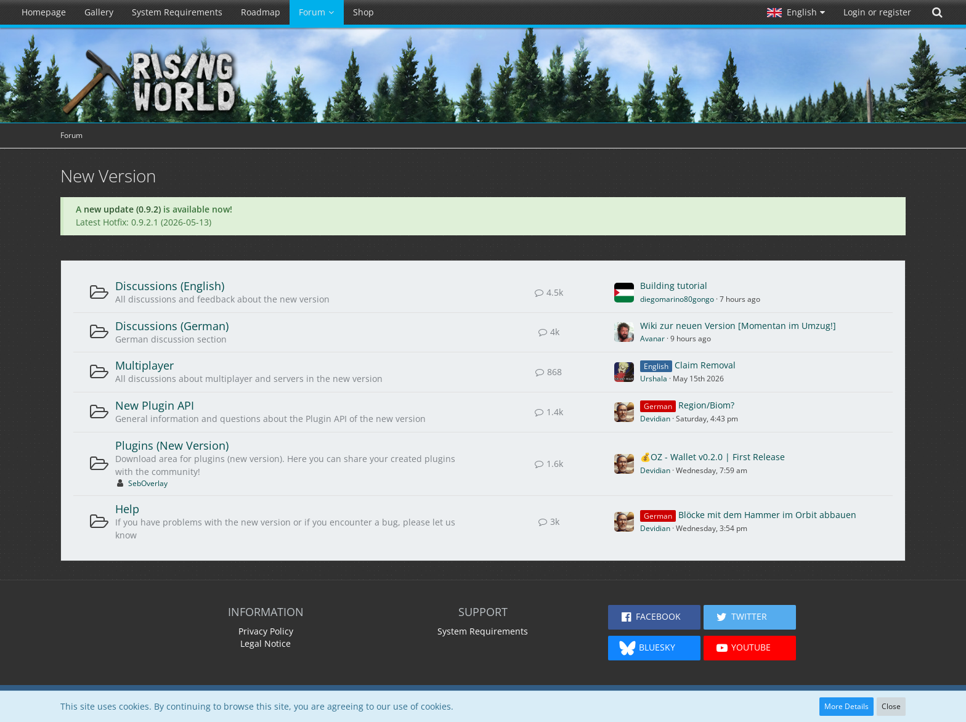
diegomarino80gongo (677, 299)
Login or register (877, 12)
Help (127, 508)
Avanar (652, 338)
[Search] (937, 12)
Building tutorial (673, 285)
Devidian (655, 418)
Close (891, 706)
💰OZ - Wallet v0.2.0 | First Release (712, 457)
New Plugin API (154, 405)
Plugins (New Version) (172, 445)
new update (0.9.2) (122, 209)
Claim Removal (705, 365)
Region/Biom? (706, 405)
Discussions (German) (172, 325)
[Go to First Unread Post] (624, 292)
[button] (796, 12)
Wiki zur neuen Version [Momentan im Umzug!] (738, 325)
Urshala (653, 378)
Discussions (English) (169, 285)
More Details (846, 706)
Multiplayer (144, 365)
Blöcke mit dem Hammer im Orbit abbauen (767, 515)
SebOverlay (148, 483)
